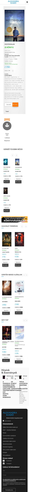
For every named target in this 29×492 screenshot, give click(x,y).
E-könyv (6, 59)
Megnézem (7, 178)
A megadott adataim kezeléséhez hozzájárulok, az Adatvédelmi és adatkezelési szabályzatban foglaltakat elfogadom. (14, 484)
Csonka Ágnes (12, 57)
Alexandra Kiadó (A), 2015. (10, 52)
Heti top (4, 320)
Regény (11, 59)
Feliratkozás (9, 490)
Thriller (15, 59)
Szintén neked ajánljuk (11, 275)
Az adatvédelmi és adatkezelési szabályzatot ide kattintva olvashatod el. (14, 480)
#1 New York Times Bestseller (12, 55)
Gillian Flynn (7, 50)
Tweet (7, 111)
